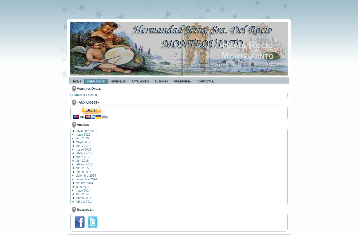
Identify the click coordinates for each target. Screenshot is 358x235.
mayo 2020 (83, 134)
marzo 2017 (83, 149)
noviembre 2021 (86, 131)
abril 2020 (82, 138)
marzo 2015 (83, 172)
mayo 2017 (83, 142)
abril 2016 (82, 160)
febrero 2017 (84, 153)
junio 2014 (82, 187)
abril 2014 (82, 194)
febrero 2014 (84, 201)
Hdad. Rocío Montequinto (247, 50)
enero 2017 (83, 157)
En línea (84, 95)
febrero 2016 (84, 164)
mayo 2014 (83, 190)
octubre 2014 (84, 183)
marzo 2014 (83, 198)
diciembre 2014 (86, 175)
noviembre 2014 (86, 179)
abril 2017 (82, 146)
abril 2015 (82, 168)
